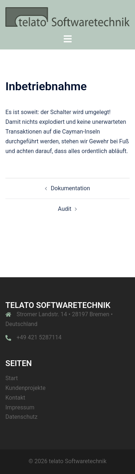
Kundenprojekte (25, 387)
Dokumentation (70, 188)
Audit (64, 208)
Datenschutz (21, 416)
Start (11, 378)
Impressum (20, 407)
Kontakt (15, 397)
